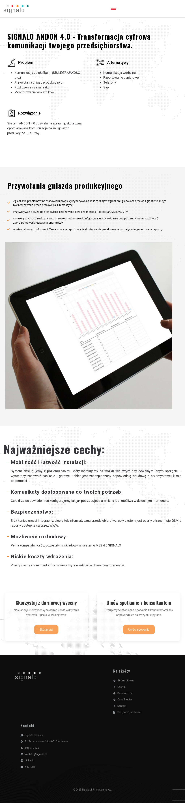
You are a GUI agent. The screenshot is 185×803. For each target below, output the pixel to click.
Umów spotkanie (138, 629)
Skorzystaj (46, 629)
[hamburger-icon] (113, 8)
